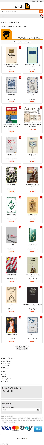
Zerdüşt (11, 69)
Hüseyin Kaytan (32, 309)
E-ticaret (19, 438)
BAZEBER (11, 245)
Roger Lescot (32, 99)
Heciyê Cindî (11, 339)
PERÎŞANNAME (32, 155)
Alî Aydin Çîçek (11, 99)
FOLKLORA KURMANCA (11, 334)
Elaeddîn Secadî (32, 339)
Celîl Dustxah (11, 309)
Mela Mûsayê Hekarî (11, 189)
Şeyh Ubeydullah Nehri (11, 159)
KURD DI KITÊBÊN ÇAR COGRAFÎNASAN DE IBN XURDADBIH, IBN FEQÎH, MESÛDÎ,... (11, 126)
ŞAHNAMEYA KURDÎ (32, 215)
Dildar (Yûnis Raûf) (11, 279)
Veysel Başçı (32, 69)
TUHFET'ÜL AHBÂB (11, 155)
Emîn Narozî (11, 129)
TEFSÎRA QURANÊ (11, 215)
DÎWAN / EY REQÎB (11, 275)
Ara (41, 11)
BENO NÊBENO (11, 95)
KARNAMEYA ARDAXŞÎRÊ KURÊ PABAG (32, 305)
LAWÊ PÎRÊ (32, 95)
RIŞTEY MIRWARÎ (32, 334)
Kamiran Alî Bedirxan (11, 219)
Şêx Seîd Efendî (32, 189)
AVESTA (11, 305)
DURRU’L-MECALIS (11, 185)
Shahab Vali (33, 159)
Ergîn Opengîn (11, 249)
